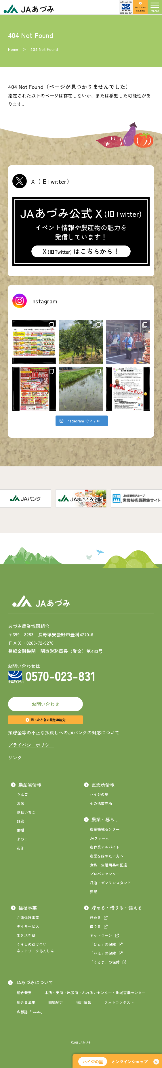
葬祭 (93, 891)
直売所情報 (99, 784)
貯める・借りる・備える (113, 907)
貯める (99, 917)
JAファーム (99, 838)
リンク (15, 757)
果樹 (20, 830)
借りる (99, 926)
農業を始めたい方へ (106, 856)
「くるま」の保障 (108, 962)
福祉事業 (24, 907)
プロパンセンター (105, 873)
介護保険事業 (28, 917)
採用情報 (83, 1002)
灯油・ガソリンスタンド (110, 882)
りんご (22, 794)
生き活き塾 (26, 935)
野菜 (20, 821)
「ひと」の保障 (106, 944)
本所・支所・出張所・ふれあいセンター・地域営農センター (95, 992)
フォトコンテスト (119, 1002)
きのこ (22, 839)
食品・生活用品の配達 (108, 865)
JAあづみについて (30, 982)
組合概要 (24, 992)
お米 (20, 803)
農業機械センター (105, 829)
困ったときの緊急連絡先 (45, 719)
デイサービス (28, 926)
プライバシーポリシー (31, 744)
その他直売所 (101, 803)
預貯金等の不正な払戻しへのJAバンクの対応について (63, 732)
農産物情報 (26, 784)
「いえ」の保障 (106, 953)
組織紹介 (55, 1002)
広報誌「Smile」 (31, 1012)
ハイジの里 (99, 794)
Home (13, 49)
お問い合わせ (45, 703)
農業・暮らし (101, 819)
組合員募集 (26, 1002)
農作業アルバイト (105, 847)
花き (20, 848)
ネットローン (104, 935)
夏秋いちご (26, 812)
